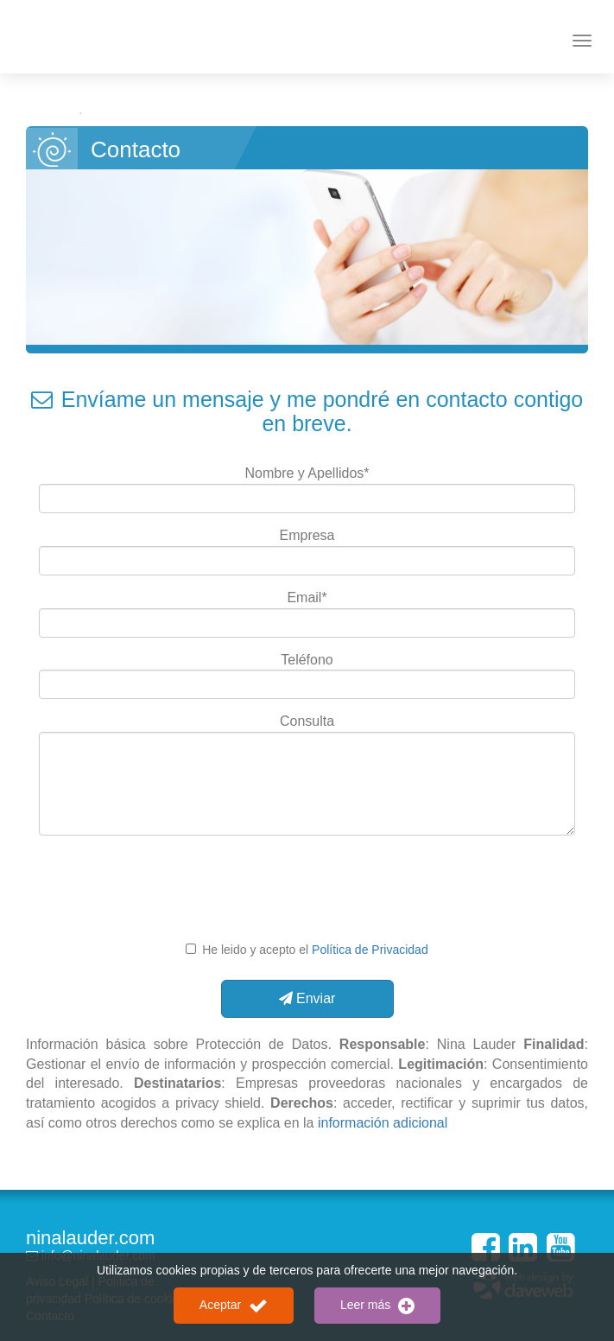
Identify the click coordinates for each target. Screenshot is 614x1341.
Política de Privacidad (370, 949)
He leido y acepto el (313, 949)
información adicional (382, 1122)
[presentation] (309, 890)
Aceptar (233, 1305)
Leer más (377, 1305)
